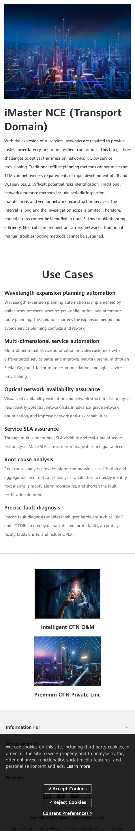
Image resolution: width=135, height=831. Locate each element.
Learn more (78, 766)
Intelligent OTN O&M (67, 627)
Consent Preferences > (68, 813)
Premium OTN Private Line (67, 695)
